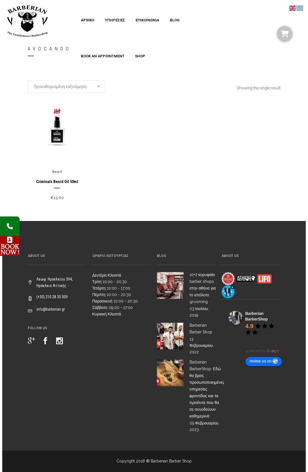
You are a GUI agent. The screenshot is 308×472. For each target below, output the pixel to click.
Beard (57, 172)
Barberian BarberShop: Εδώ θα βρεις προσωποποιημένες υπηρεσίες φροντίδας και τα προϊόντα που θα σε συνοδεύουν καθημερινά (207, 389)
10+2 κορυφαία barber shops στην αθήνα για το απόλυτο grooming (203, 288)
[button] (285, 34)
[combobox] (66, 86)
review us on (264, 361)
